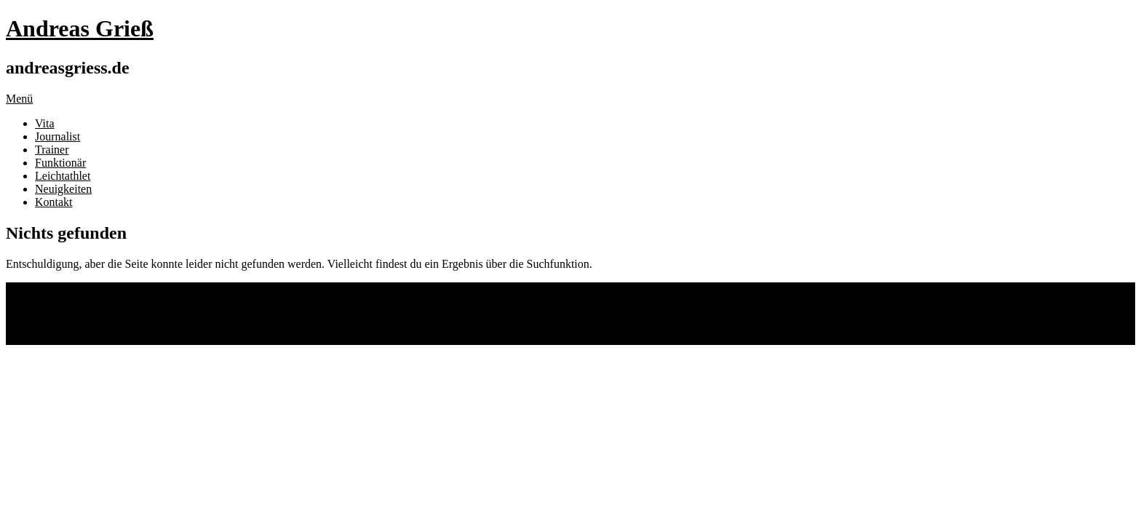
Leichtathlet (62, 176)
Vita (45, 123)
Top (15, 338)
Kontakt (54, 202)
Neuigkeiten (63, 189)
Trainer (52, 149)
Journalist (57, 136)
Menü (19, 98)
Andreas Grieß (80, 28)
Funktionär (60, 162)
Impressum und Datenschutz (101, 313)
